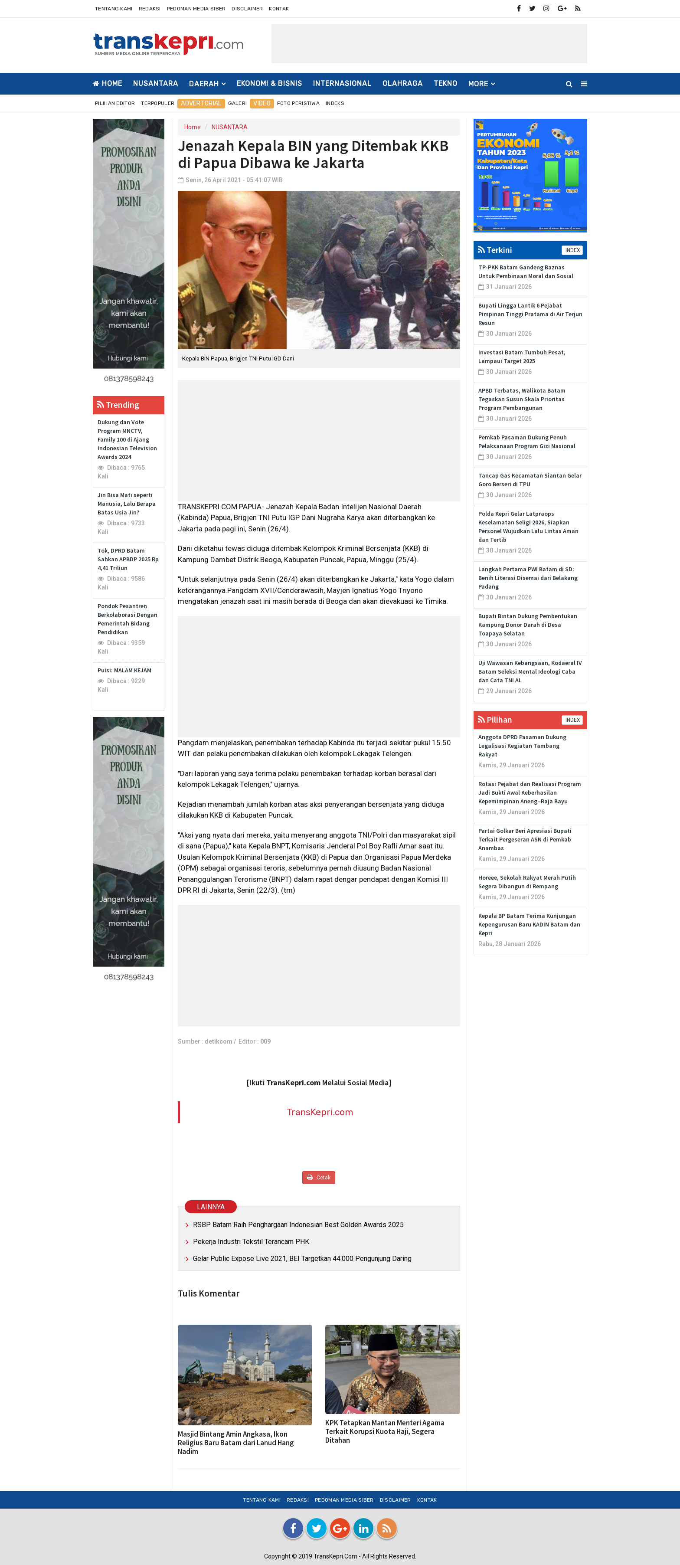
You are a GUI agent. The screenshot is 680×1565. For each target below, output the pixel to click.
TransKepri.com (320, 1112)
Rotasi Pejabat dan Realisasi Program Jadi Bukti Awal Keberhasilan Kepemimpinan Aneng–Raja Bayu (529, 792)
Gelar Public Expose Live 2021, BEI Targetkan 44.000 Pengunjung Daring (302, 1258)
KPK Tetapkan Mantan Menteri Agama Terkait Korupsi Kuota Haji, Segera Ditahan (385, 1431)
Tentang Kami (114, 9)
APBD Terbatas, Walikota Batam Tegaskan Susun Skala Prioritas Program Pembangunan (522, 399)
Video (262, 103)
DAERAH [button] (204, 84)
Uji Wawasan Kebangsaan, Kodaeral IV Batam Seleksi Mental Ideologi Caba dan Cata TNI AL (530, 671)
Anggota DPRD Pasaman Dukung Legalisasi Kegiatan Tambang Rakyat (522, 745)
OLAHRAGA (402, 83)
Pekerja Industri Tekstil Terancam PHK (251, 1242)
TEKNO (446, 83)
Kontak (279, 9)
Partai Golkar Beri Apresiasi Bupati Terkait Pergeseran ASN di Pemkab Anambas (525, 839)
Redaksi (150, 9)
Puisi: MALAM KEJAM (124, 670)
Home (107, 83)
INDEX (572, 250)
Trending (118, 404)
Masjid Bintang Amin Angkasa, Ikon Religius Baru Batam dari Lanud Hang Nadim (236, 1442)
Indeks (335, 103)
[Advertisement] (429, 43)
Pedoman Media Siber (196, 9)
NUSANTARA (155, 83)
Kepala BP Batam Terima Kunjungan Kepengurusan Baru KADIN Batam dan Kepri (529, 924)
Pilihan (495, 719)
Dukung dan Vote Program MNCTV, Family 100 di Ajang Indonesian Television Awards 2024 (127, 439)
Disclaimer (247, 9)
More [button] (478, 84)
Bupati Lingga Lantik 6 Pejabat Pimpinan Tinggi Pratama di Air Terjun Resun (530, 314)
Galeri (237, 103)
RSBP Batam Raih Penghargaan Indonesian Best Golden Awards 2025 (298, 1225)
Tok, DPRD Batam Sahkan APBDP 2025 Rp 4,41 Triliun (128, 559)
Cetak (318, 1177)
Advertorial (201, 103)
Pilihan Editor (115, 103)
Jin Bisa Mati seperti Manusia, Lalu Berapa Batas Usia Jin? (127, 503)
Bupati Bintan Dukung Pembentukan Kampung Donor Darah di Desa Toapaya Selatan (527, 624)
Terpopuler (157, 103)
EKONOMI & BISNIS (269, 83)
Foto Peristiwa (298, 103)
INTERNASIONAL (342, 83)
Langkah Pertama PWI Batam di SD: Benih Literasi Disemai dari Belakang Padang (528, 577)
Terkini (495, 249)
